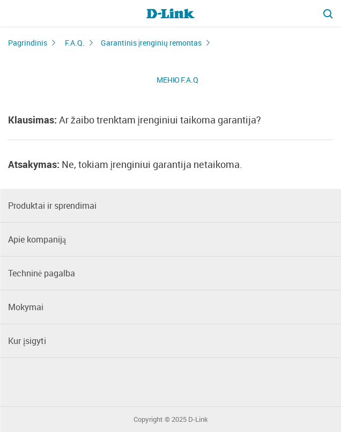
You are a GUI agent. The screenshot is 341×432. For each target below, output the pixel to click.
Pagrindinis (27, 43)
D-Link (198, 419)
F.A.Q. (75, 43)
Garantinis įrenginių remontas (151, 43)
